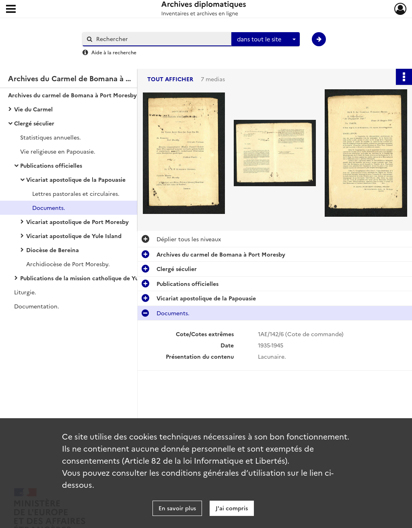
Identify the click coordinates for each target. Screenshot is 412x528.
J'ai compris (232, 508)
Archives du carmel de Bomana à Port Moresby (72, 95)
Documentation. (36, 306)
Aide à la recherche (113, 52)
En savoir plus (177, 508)
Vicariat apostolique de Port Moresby (77, 222)
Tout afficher (170, 79)
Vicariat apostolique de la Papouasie (76, 179)
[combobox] (265, 39)
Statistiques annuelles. (50, 137)
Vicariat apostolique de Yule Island (74, 236)
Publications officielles (51, 165)
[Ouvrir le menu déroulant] (11, 9)
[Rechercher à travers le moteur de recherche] (161, 39)
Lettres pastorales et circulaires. (75, 193)
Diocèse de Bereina (52, 250)
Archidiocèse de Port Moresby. (68, 264)
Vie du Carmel (33, 109)
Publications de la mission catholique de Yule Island (90, 278)
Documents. (48, 207)
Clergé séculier (34, 123)
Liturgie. (25, 292)
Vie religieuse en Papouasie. (57, 151)
